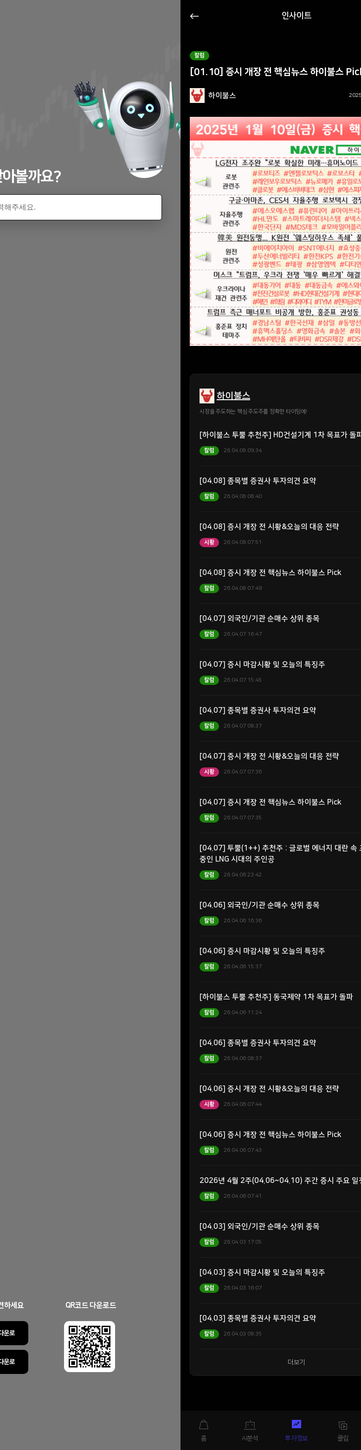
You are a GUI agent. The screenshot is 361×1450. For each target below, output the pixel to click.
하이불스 (233, 396)
